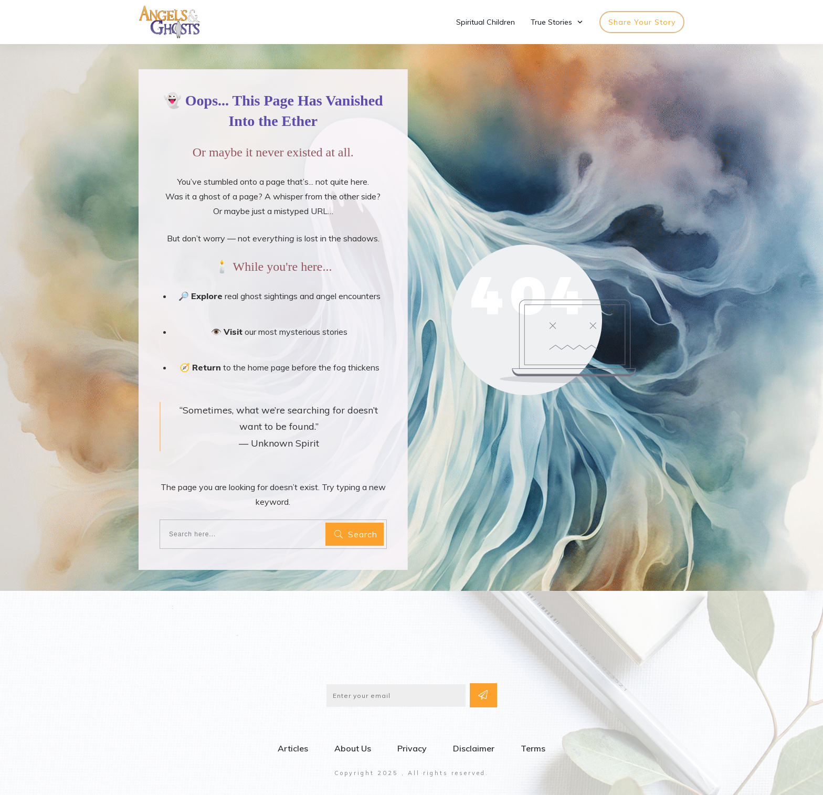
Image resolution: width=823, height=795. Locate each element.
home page (269, 362)
